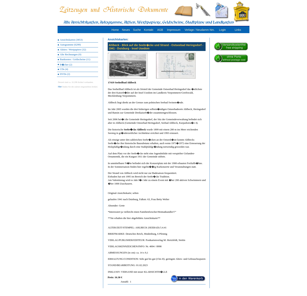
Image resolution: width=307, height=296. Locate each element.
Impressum (174, 29)
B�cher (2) (66, 64)
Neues (126, 29)
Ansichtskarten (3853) (71, 39)
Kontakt (148, 29)
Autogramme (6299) (70, 44)
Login (222, 29)
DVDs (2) (65, 74)
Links (238, 29)
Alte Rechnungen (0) (70, 54)
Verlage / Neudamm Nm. (200, 29)
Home (115, 29)
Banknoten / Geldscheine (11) (75, 59)
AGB (160, 29)
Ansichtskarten (117, 39)
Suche (137, 29)
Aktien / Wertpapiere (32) (73, 49)
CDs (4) (64, 69)
